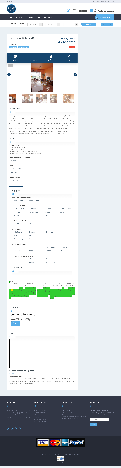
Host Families (38, 417)
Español (111, 1)
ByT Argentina (51, 454)
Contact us (48, 17)
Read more (10, 422)
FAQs (39, 17)
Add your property (104, 17)
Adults (13, 319)
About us (19, 17)
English (103, 1)
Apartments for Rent (40, 410)
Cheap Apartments (40, 419)
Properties (29, 17)
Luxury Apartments (40, 421)
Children (23, 319)
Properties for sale (40, 415)
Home (11, 17)
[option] (42, 77)
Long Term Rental (40, 412)
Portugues (96, 1)
